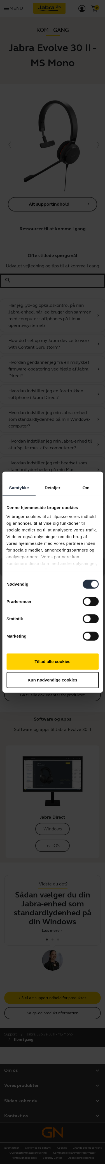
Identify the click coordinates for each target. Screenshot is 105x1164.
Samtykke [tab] (19, 487)
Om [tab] (86, 487)
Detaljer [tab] (52, 487)
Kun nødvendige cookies (53, 679)
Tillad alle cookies (52, 661)
